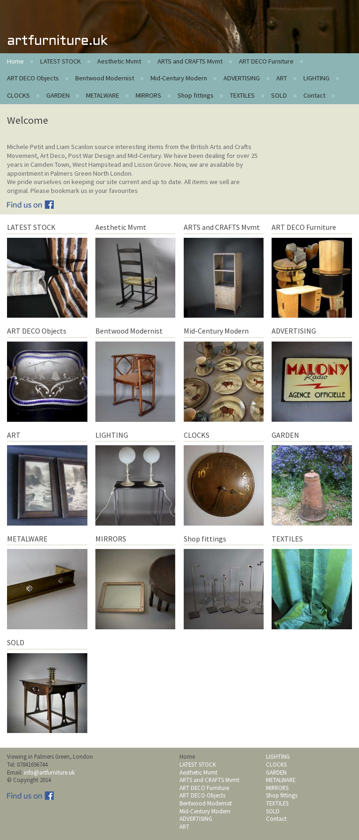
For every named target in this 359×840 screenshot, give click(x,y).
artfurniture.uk (57, 41)
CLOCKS (18, 95)
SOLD (279, 95)
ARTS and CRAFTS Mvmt (190, 61)
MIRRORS (148, 95)
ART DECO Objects (33, 78)
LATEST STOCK (60, 61)
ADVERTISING (241, 78)
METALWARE (102, 95)
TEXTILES (242, 95)
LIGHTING (316, 78)
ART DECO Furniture (266, 61)
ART (281, 78)
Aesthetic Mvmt (119, 61)
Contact (314, 95)
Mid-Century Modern (179, 78)
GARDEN (58, 95)
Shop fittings (196, 95)
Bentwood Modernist (104, 78)
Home (15, 61)
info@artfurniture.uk (49, 772)
